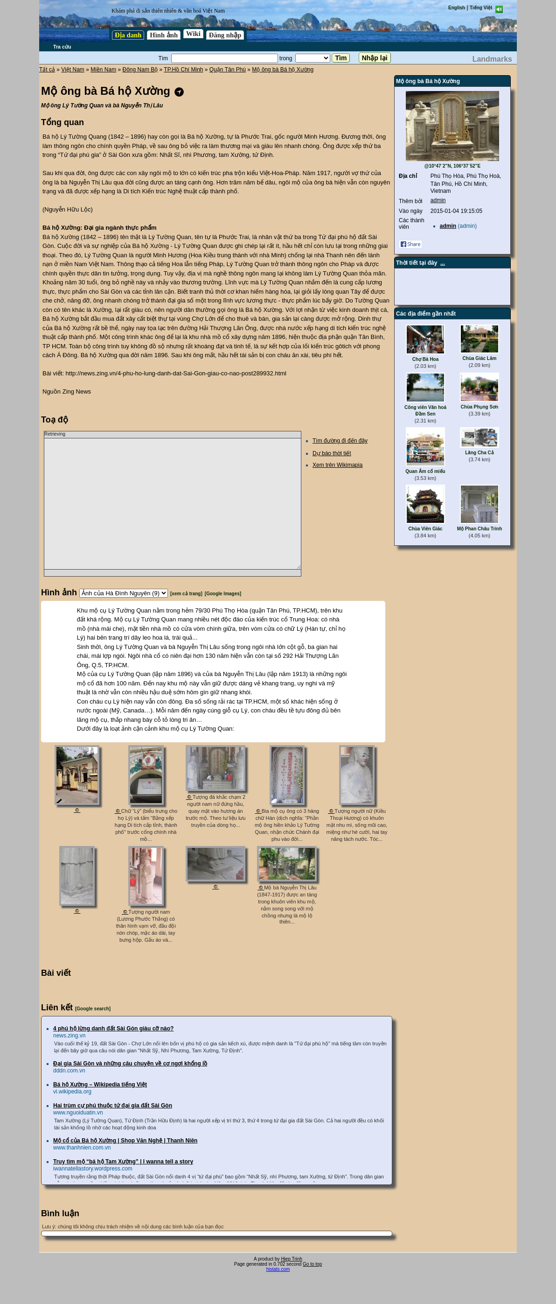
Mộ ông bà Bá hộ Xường (282, 69)
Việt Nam (72, 69)
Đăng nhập (225, 35)
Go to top (312, 1264)
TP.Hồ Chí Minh (183, 69)
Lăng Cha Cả (479, 452)
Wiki (193, 33)
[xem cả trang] (186, 593)
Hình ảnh (164, 35)
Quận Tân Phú (227, 69)
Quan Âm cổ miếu (425, 471)
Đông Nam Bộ (140, 69)
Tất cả (47, 69)
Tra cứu (62, 46)
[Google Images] (223, 593)
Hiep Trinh (291, 1259)
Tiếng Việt (481, 7)
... (442, 263)
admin (438, 200)
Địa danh (128, 35)
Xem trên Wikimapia (337, 465)
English (456, 7)
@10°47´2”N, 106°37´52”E (452, 166)
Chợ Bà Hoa (425, 359)
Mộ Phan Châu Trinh (479, 528)
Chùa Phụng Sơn (479, 406)
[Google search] (93, 1008)
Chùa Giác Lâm (480, 358)
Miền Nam (103, 69)
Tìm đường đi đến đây (340, 440)
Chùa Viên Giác (425, 528)
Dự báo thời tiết (332, 453)
